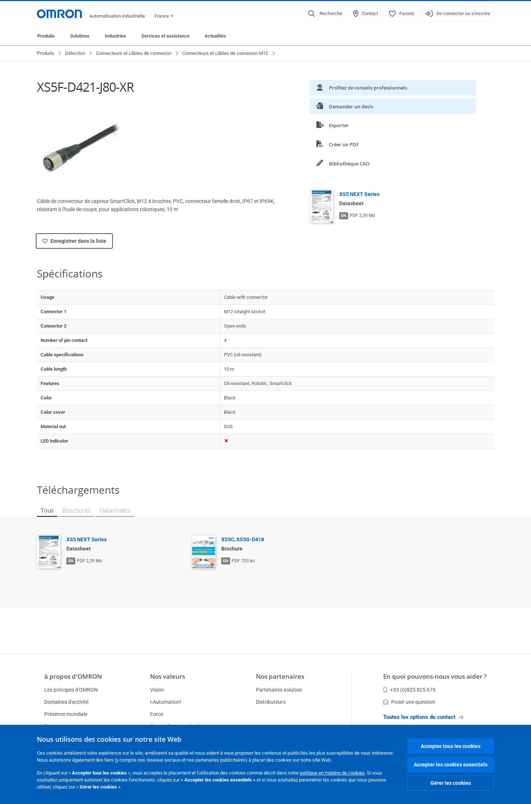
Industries (115, 36)
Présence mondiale (65, 714)
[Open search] (325, 14)
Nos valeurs (167, 676)
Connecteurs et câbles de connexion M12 (225, 53)
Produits (46, 36)
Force (156, 714)
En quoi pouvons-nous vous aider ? (435, 676)
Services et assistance (165, 36)
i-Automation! (165, 702)
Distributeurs (270, 702)
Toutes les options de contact (423, 717)
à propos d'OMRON (73, 676)
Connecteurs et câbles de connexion (133, 53)
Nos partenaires (280, 676)
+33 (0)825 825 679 (409, 690)
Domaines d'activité (66, 702)
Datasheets (115, 510)
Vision (157, 690)
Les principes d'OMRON (71, 690)
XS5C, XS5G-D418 (242, 539)
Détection (75, 53)
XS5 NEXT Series (359, 194)
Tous (47, 510)
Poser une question (409, 702)
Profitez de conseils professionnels (361, 87)
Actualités (215, 36)
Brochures (76, 510)
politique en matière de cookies (332, 773)
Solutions (80, 36)
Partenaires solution (279, 690)
